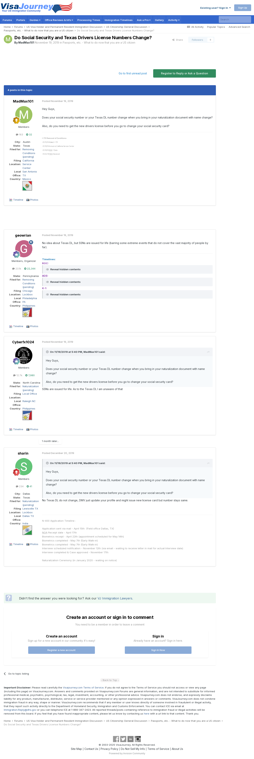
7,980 (30, 375)
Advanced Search (239, 26)
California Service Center (28, 164)
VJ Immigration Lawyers (115, 598)
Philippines (28, 305)
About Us (177, 748)
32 (29, 134)
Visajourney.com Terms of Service (83, 687)
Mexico (26, 178)
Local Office (29, 393)
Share (177, 39)
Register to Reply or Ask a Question (184, 73)
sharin (23, 453)
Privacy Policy (109, 748)
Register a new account (61, 650)
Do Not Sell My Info (133, 748)
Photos (34, 199)
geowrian (23, 235)
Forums (7, 19)
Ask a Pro (144, 19)
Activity (173, 19)
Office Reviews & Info (59, 19)
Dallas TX (28, 515)
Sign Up (242, 7)
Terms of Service (158, 748)
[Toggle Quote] (47, 351)
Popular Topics (216, 26)
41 (29, 486)
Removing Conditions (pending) (28, 153)
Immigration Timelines (119, 19)
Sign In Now (158, 650)
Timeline (18, 199)
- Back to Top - (110, 680)
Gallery (159, 19)
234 (20, 486)
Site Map (76, 748)
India (25, 523)
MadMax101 (26, 42)
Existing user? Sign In (215, 7)
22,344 (29, 268)
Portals (20, 19)
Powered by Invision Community (127, 753)
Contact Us (91, 748)
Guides (35, 19)
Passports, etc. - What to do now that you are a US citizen (99, 42)
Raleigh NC (29, 401)
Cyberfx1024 (23, 342)
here (146, 713)
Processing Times (88, 19)
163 (19, 134)
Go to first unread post (133, 73)
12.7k (17, 375)
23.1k (16, 268)
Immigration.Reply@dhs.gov (20, 709)
